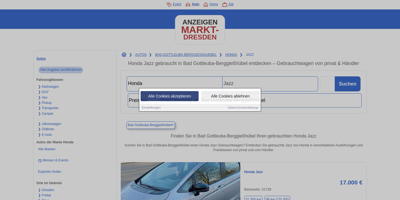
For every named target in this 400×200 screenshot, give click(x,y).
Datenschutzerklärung (243, 107)
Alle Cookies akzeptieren (169, 96)
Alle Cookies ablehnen (230, 96)
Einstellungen (151, 107)
